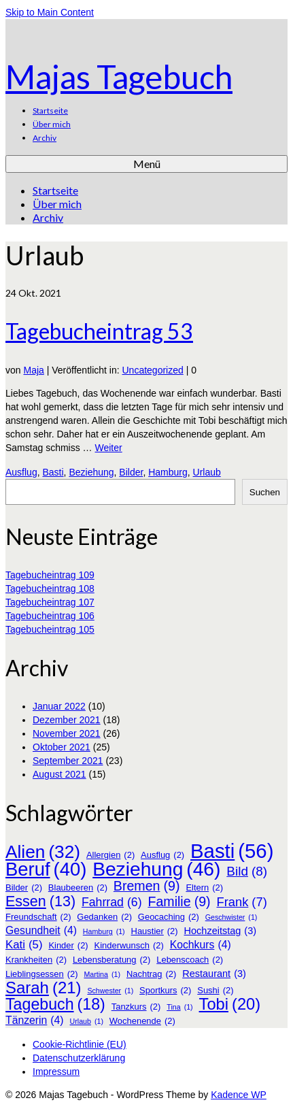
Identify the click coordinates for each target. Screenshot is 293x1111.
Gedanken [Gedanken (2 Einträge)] (104, 917)
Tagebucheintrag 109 (49, 574)
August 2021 (59, 774)
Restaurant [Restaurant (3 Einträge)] (214, 973)
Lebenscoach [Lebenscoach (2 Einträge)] (189, 960)
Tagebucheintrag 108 (49, 588)
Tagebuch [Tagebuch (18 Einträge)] (55, 1004)
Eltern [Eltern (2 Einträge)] (204, 888)
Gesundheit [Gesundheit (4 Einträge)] (41, 931)
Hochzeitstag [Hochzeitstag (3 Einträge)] (220, 931)
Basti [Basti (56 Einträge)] (231, 851)
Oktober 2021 (61, 747)
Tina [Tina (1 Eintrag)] (179, 1007)
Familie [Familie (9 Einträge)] (179, 901)
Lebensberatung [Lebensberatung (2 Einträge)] (111, 960)
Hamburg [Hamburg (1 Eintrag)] (104, 931)
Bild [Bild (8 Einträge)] (246, 871)
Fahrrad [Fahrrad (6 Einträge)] (112, 902)
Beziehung (91, 472)
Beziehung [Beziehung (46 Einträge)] (156, 869)
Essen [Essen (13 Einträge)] (40, 901)
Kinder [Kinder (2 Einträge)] (68, 945)
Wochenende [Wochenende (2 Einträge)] (142, 1021)
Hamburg (168, 472)
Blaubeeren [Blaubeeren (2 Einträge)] (77, 888)
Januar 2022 (59, 706)
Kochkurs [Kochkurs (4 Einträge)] (200, 945)
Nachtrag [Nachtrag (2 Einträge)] (151, 974)
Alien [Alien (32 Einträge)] (42, 852)
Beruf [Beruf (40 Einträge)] (45, 869)
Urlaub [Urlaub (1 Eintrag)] (86, 1021)
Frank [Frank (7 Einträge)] (241, 902)
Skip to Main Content (49, 12)
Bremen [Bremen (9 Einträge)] (147, 886)
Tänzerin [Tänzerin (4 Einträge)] (34, 1020)
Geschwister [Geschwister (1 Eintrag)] (231, 917)
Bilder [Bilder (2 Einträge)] (23, 888)
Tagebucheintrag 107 (49, 602)
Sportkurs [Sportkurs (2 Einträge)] (165, 990)
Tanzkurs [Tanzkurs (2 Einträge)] (136, 1007)
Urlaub (207, 472)
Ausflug (21, 472)
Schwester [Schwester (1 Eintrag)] (110, 990)
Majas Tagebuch (118, 76)
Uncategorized (153, 370)
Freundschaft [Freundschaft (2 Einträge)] (38, 917)
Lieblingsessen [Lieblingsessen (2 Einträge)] (41, 974)
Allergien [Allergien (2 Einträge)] (110, 855)
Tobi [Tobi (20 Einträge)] (230, 1004)
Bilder (131, 472)
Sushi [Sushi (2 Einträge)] (215, 990)
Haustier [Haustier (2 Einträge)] (154, 931)
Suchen (264, 492)
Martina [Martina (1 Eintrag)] (102, 974)
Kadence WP (238, 1094)
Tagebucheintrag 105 (49, 629)
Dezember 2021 (67, 719)
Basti (52, 472)
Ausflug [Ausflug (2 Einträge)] (162, 855)
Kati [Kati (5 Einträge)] (23, 945)
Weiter (108, 447)
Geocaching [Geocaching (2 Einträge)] (168, 917)
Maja (33, 370)
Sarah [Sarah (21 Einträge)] (43, 988)
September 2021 (68, 760)
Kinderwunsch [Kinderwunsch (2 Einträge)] (129, 945)
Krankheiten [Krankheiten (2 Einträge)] (36, 960)
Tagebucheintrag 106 (49, 615)
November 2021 (67, 733)
